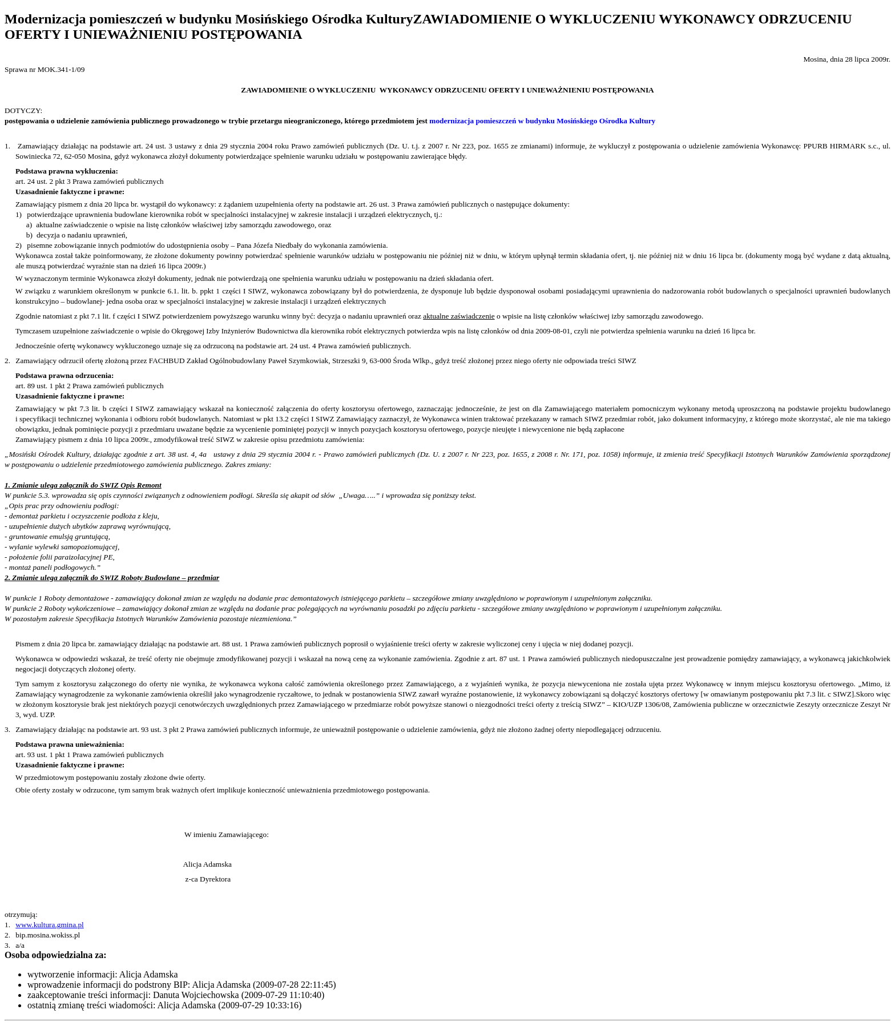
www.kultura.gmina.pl (49, 924)
